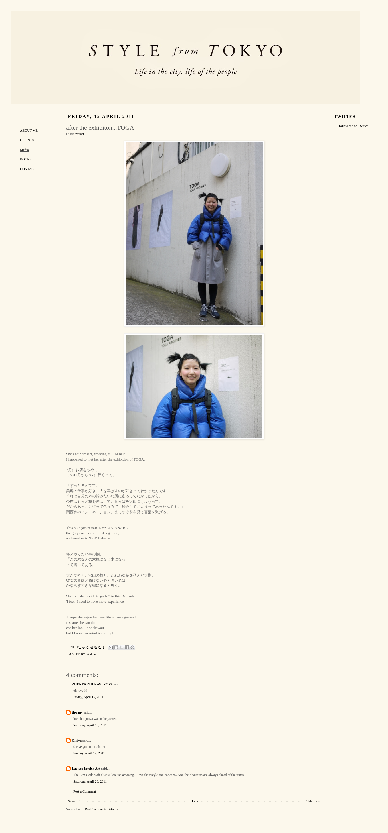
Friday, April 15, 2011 (88, 697)
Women (79, 133)
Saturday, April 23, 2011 (90, 781)
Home (195, 801)
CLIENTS (27, 140)
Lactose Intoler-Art (86, 769)
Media (24, 150)
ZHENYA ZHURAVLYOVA (92, 684)
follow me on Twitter (353, 126)
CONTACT (28, 169)
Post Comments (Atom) (101, 809)
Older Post (313, 801)
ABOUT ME (29, 131)
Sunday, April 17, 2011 (89, 753)
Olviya (77, 740)
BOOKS (26, 159)
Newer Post (76, 801)
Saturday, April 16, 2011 (90, 725)
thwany (77, 712)
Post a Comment (84, 791)
